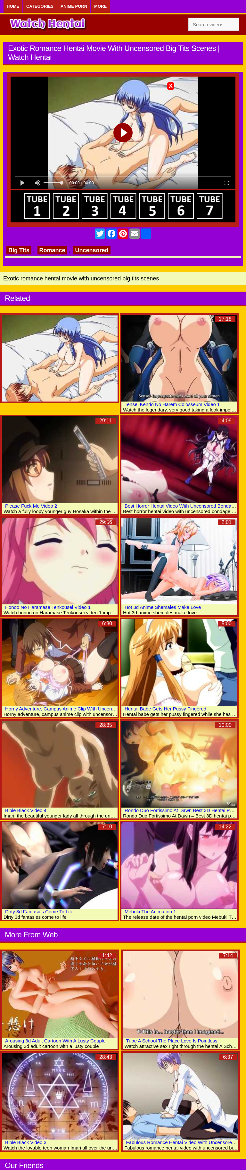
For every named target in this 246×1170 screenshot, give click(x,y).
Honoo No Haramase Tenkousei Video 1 (48, 607)
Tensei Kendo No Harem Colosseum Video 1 (172, 404)
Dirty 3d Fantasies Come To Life (39, 911)
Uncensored (91, 250)
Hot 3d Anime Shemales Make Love (163, 607)
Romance (52, 250)
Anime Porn (74, 6)
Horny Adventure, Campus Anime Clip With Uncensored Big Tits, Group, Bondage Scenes (100, 708)
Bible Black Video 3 (25, 1142)
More (100, 6)
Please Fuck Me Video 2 (31, 506)
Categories (39, 6)
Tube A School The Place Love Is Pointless (171, 1040)
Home (13, 6)
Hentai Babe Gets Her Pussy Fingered (165, 708)
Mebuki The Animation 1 (150, 911)
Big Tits (18, 250)
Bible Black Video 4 (25, 810)
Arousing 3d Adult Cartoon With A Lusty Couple (55, 1040)
